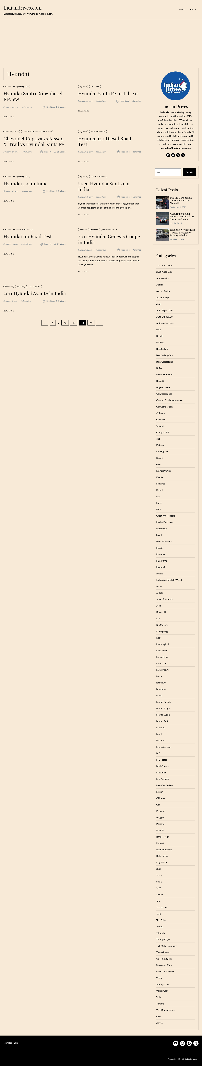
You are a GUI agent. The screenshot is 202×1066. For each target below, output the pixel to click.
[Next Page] (99, 322)
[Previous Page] (44, 322)
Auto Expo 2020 (164, 316)
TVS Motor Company (166, 945)
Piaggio (160, 817)
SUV (158, 888)
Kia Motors (162, 624)
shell (158, 868)
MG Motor (161, 759)
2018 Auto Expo (164, 271)
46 (65, 322)
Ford (158, 509)
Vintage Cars (162, 984)
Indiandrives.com (22, 7)
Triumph (160, 933)
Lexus (159, 676)
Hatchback (161, 528)
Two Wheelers (163, 952)
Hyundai (8, 86)
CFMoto (160, 413)
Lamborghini (162, 644)
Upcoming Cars (22, 86)
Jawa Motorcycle (164, 599)
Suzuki (159, 894)
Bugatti (160, 380)
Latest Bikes (162, 656)
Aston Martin (163, 291)
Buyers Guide (163, 387)
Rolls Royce (162, 855)
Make (159, 695)
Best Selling (162, 348)
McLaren (160, 740)
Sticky (159, 881)
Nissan (49, 131)
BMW (159, 368)
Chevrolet (27, 131)
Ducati (159, 457)
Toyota (159, 926)
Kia (158, 618)
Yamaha (160, 1003)
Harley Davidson (164, 522)
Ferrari (159, 490)
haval (159, 535)
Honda (159, 547)
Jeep (158, 605)
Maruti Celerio (163, 702)
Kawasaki (161, 612)
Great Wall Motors (165, 515)
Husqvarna (161, 560)
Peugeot (160, 811)
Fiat (158, 496)
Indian (159, 573)
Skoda (159, 875)
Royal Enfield (162, 862)
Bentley (160, 342)
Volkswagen (162, 990)
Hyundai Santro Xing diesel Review (32, 96)
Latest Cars (162, 663)
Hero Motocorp (164, 541)
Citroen (160, 425)
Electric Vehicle (163, 470)
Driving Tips (162, 451)
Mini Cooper (162, 766)
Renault (160, 843)
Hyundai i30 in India (25, 183)
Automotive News (165, 323)
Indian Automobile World (169, 579)
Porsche (160, 823)
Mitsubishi (161, 772)
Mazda (159, 734)
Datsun (160, 445)
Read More (8, 116)
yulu (158, 1016)
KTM (158, 637)
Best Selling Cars (164, 355)
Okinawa (160, 798)
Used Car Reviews (98, 176)
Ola (158, 804)
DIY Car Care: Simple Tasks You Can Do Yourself (181, 200)
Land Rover (162, 650)
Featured (83, 229)
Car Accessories (164, 393)
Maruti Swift (162, 721)
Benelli (159, 336)
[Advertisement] (101, 42)
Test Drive (95, 86)
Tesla (158, 913)
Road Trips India (164, 849)
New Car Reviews (98, 131)
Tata (158, 901)
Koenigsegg (162, 631)
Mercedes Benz (163, 746)
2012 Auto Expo (164, 265)
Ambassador (162, 278)
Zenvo (159, 1022)
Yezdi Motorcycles (165, 1010)
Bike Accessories (164, 361)
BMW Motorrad (164, 374)
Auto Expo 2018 (164, 310)
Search (189, 172)
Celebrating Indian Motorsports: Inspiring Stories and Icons (182, 216)
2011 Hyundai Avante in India (34, 293)
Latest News (162, 669)
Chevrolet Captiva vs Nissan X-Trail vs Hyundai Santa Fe (33, 141)
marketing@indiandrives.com (176, 147)
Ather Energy (162, 297)
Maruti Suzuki (163, 714)
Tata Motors (162, 907)
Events (159, 477)
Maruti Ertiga (163, 708)
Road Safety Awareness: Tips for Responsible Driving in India (182, 232)
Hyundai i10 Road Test (27, 236)
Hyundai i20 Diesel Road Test (104, 141)
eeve (158, 464)
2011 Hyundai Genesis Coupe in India (109, 239)
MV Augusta (162, 778)
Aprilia (159, 284)
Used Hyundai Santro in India (104, 186)
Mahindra (161, 689)
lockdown (161, 682)
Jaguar (159, 592)
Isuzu (159, 586)
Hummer (160, 554)
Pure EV (160, 830)
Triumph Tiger (163, 939)
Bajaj (158, 329)
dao (158, 438)
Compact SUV (163, 432)
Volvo (159, 997)
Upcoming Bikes (164, 958)
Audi (158, 303)
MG (158, 753)
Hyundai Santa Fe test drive (108, 93)
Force (159, 503)
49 (91, 322)
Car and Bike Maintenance (169, 400)
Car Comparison (12, 131)
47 (73, 322)
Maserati (160, 727)
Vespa (159, 977)
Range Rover (162, 836)
